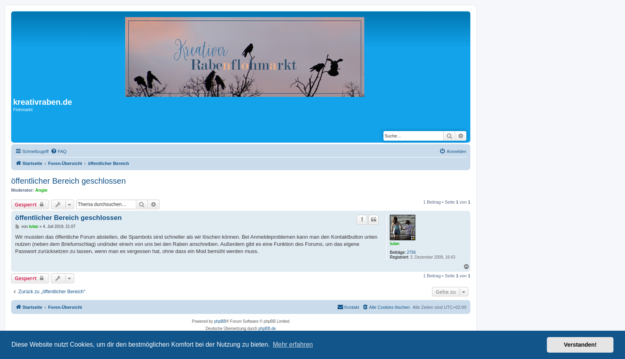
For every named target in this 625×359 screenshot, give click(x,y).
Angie (41, 190)
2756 (411, 252)
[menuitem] (59, 151)
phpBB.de (267, 328)
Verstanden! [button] (580, 344)
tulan (394, 243)
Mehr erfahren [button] (293, 344)
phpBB (220, 321)
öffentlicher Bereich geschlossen (68, 181)
